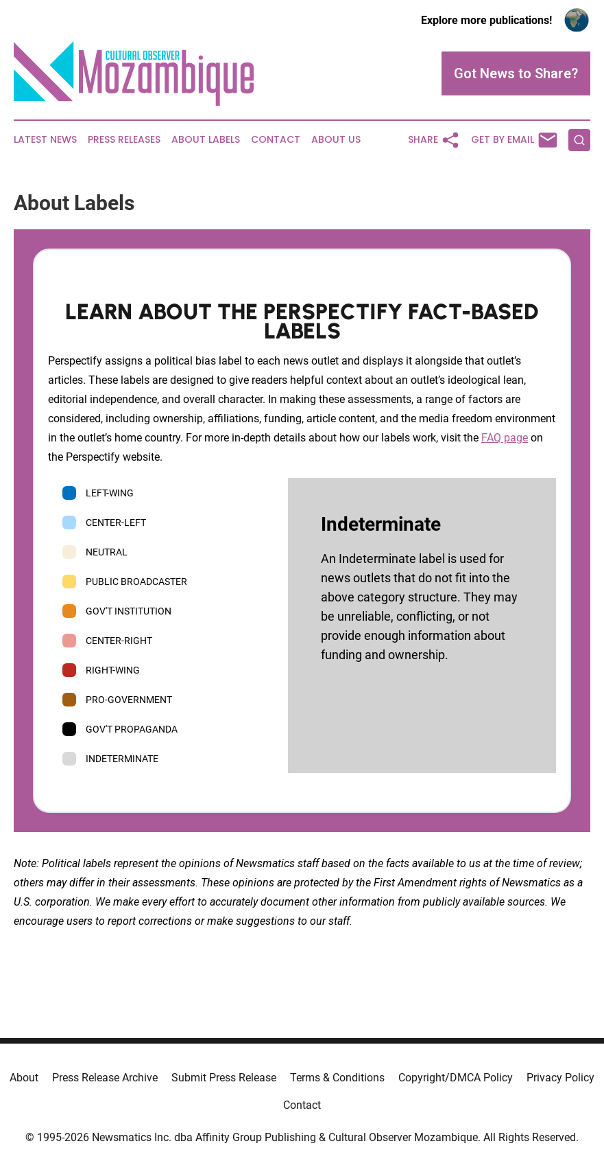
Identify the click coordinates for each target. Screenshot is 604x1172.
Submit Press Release (223, 1077)
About (24, 1077)
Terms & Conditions (337, 1077)
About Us (336, 140)
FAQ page (504, 437)
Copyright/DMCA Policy (455, 1077)
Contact (275, 140)
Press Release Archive (105, 1077)
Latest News (45, 140)
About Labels (205, 140)
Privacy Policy (560, 1077)
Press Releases (124, 140)
